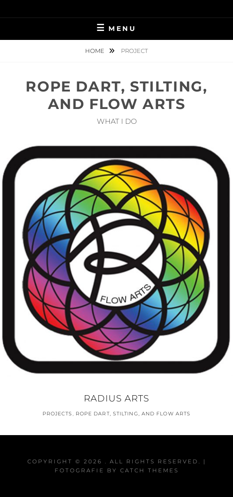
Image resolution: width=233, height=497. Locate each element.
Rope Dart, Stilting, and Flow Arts (133, 413)
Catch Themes (149, 470)
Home (95, 50)
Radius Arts (116, 398)
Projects (58, 413)
